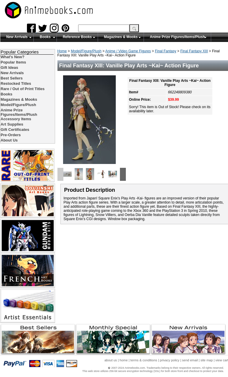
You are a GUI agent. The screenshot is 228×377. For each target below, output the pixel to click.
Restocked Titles (16, 83)
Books (45, 37)
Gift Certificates (15, 129)
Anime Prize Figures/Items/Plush (177, 37)
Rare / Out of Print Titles (23, 89)
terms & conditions (143, 360)
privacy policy (169, 360)
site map (206, 360)
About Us (9, 140)
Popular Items (13, 62)
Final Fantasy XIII (194, 51)
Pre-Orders (11, 135)
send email (190, 360)
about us (111, 360)
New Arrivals (17, 37)
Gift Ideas (9, 67)
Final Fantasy (165, 51)
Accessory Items (16, 119)
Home (62, 51)
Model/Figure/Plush (86, 51)
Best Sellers (12, 78)
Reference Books (77, 37)
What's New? (12, 57)
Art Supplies (12, 124)
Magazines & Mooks (121, 37)
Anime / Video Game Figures (128, 51)
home (124, 360)
